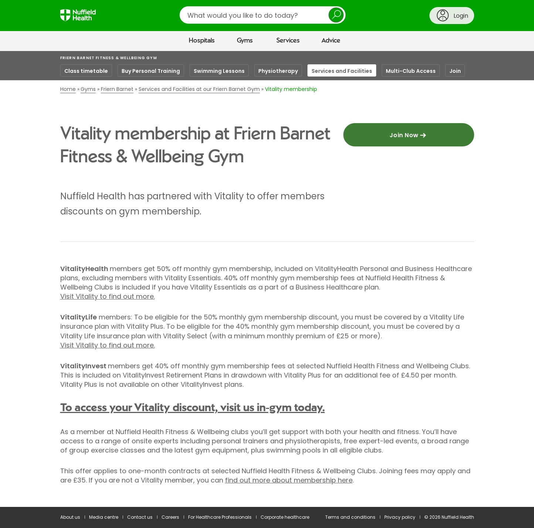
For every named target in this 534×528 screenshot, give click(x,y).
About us (70, 517)
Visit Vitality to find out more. (107, 296)
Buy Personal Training (151, 71)
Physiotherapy (278, 71)
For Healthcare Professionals (220, 517)
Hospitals (202, 40)
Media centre (103, 517)
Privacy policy (399, 517)
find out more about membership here (289, 480)
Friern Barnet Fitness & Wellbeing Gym (108, 58)
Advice (331, 40)
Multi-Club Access (411, 71)
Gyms (245, 40)
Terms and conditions (350, 517)
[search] (263, 15)
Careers (170, 517)
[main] (267, 279)
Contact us (140, 517)
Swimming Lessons (219, 71)
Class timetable (86, 71)
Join (455, 71)
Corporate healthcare (285, 517)
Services (288, 40)
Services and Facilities (342, 71)
